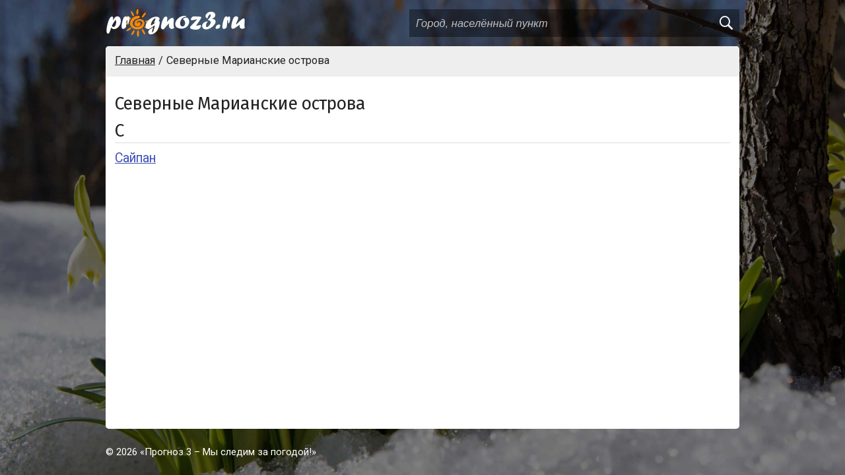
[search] (725, 23)
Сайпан (135, 158)
